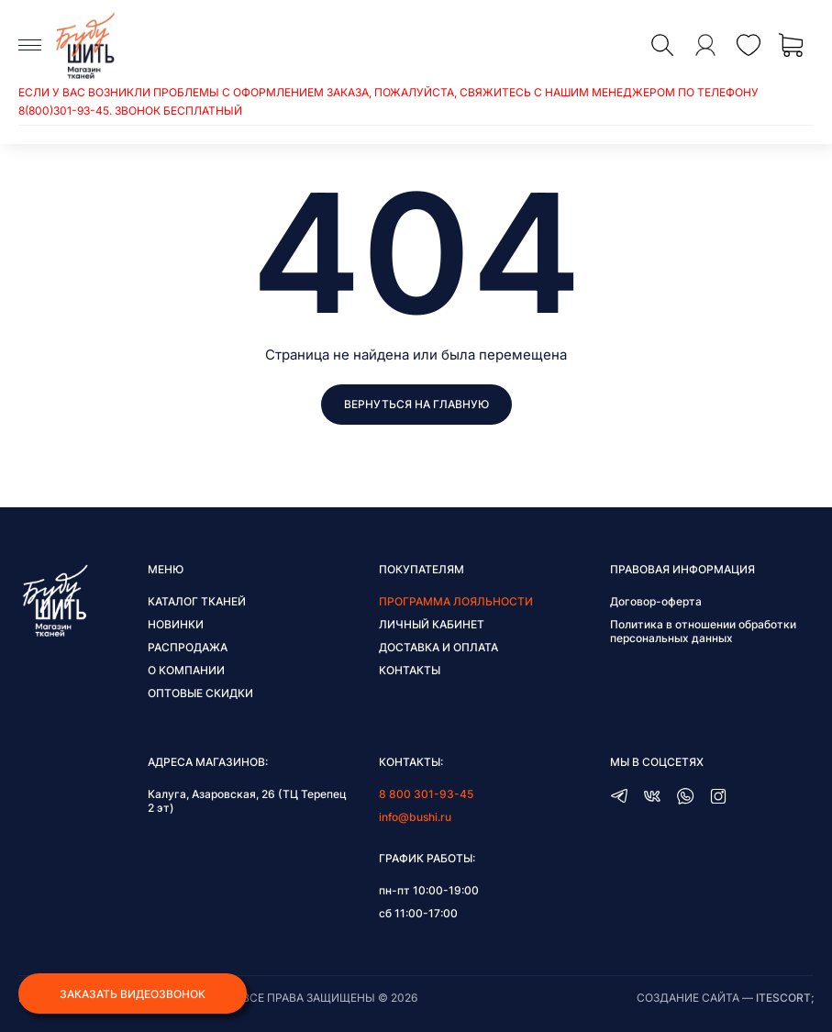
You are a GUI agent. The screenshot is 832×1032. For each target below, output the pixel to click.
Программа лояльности (456, 601)
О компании (186, 670)
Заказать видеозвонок (132, 994)
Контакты (409, 670)
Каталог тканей (197, 601)
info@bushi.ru (415, 817)
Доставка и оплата (438, 647)
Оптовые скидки (200, 693)
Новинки (176, 624)
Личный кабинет (431, 624)
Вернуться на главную (416, 404)
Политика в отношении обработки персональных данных (703, 631)
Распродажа (187, 647)
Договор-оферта (656, 601)
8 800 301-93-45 (426, 794)
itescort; (785, 997)
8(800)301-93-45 (63, 110)
